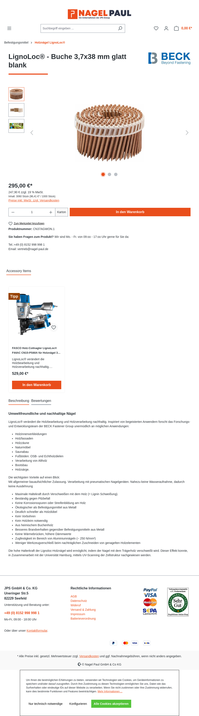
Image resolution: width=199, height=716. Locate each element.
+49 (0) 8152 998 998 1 (22, 613)
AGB (74, 596)
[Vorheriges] (32, 133)
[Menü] (9, 28)
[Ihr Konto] (166, 28)
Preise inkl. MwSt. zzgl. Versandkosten (33, 200)
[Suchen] (120, 28)
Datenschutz (79, 600)
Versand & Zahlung (83, 609)
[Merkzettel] (156, 28)
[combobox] (78, 28)
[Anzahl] (32, 212)
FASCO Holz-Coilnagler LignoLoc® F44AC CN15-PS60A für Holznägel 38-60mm (36, 350)
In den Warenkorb (130, 212)
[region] (99, 132)
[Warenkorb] (183, 28)
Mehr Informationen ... (110, 691)
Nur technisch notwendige (46, 703)
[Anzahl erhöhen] (50, 212)
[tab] (18, 401)
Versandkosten (89, 656)
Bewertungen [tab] (41, 400)
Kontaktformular (37, 630)
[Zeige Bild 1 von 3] (103, 174)
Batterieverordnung (83, 618)
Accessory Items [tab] (18, 271)
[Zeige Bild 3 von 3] (115, 174)
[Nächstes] (187, 133)
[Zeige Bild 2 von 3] (109, 174)
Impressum (78, 614)
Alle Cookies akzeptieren (111, 703)
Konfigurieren (78, 703)
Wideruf (76, 605)
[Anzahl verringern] (12, 212)
